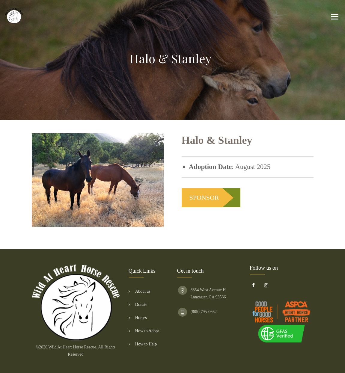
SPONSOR (204, 197)
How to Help (146, 344)
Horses (141, 317)
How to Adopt (147, 331)
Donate (141, 304)
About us (142, 291)
